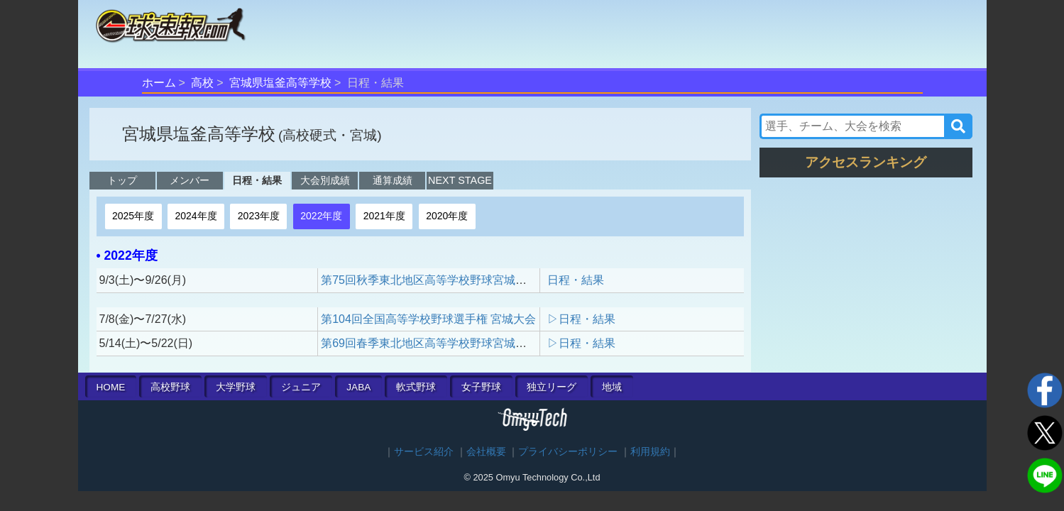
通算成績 (392, 180)
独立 (551, 387)
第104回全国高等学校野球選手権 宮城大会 (428, 319)
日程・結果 (257, 180)
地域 (612, 387)
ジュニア (301, 387)
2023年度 (259, 215)
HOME (111, 387)
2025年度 (133, 215)
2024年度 (195, 215)
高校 (202, 83)
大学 (236, 387)
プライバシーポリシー (568, 451)
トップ (122, 180)
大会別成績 (325, 180)
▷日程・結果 (581, 319)
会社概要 (486, 451)
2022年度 (321, 215)
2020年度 (447, 215)
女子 (481, 387)
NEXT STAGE (460, 180)
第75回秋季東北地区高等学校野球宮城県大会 (435, 280)
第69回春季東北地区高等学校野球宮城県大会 (435, 343)
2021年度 (384, 215)
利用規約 (650, 451)
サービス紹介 (424, 451)
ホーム (159, 83)
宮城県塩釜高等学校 (280, 83)
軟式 (416, 387)
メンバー (189, 180)
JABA (358, 387)
